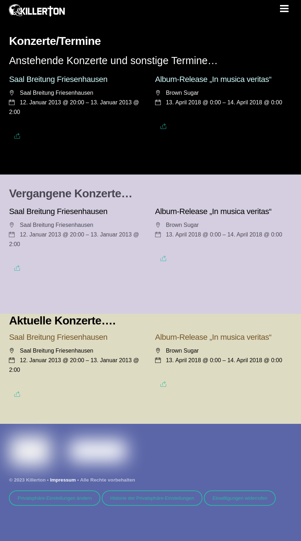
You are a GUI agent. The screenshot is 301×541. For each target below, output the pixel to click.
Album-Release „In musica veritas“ (213, 79)
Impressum (63, 480)
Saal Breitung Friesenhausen (58, 79)
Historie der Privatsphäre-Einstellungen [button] (152, 498)
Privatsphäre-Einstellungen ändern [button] (54, 498)
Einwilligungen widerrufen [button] (239, 498)
